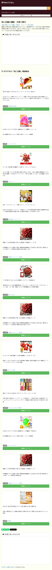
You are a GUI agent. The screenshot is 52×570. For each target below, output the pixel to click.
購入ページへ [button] (26, 109)
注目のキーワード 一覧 (26, 15)
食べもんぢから (11, 294)
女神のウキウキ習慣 (11, 370)
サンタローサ (11, 181)
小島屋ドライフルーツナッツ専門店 (15, 257)
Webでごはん (8, 2)
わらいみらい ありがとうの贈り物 (14, 407)
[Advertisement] (26, 51)
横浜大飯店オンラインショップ (14, 219)
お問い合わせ (10, 567)
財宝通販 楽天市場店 (12, 106)
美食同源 (9, 520)
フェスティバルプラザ (11, 143)
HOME (3, 567)
